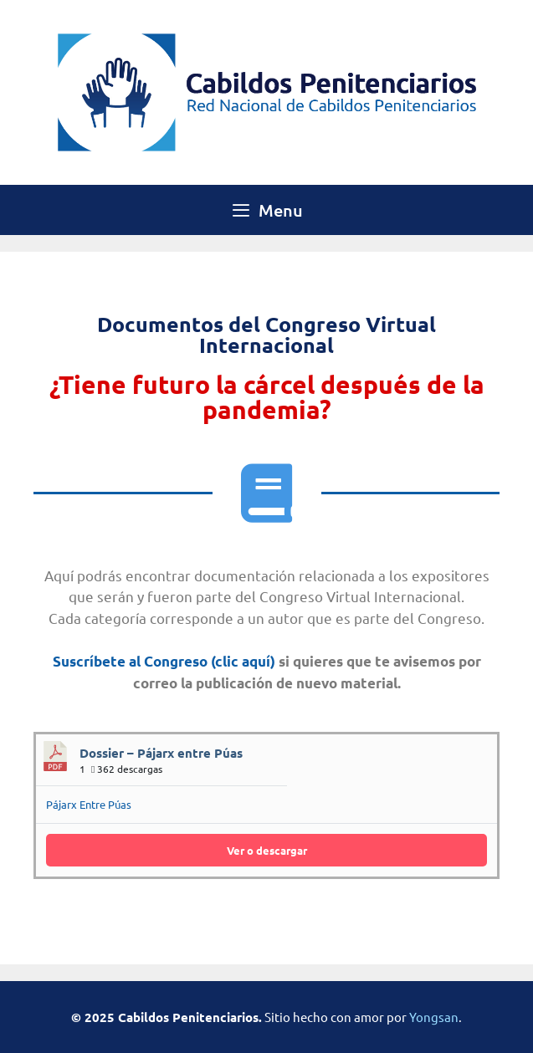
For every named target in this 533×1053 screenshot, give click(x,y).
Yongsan (434, 1017)
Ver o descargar (267, 850)
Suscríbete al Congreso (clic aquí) (164, 661)
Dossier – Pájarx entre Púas (161, 752)
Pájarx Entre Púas (88, 804)
